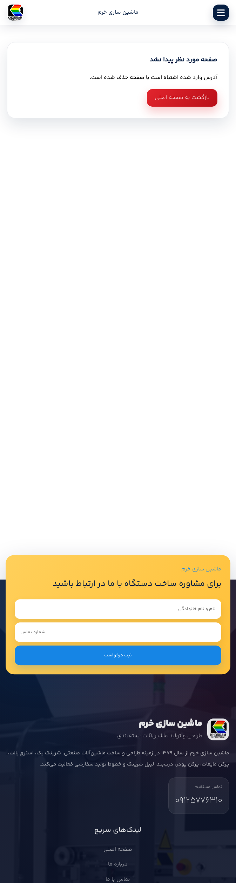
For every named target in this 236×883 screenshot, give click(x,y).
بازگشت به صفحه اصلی (182, 97)
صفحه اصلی (118, 851)
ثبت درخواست (118, 655)
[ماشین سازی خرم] (15, 13)
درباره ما (118, 866)
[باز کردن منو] (221, 13)
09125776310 (198, 802)
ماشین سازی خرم (118, 12)
